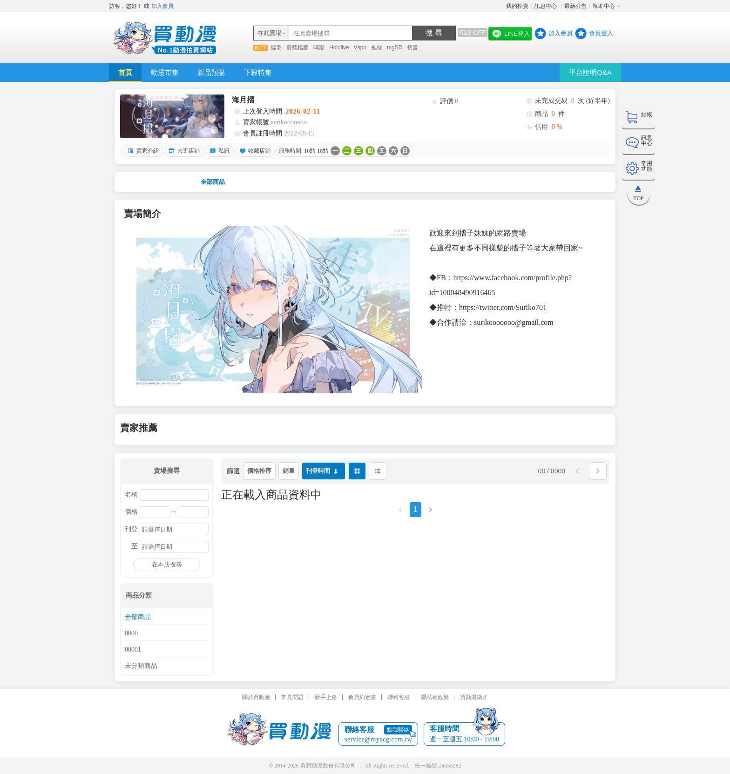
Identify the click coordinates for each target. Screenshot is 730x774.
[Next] (430, 513)
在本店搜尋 (167, 564)
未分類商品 (141, 666)
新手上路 (326, 697)
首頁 (125, 72)
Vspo (360, 47)
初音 (412, 47)
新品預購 (211, 72)
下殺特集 (258, 72)
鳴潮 (318, 47)
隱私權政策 (435, 697)
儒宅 (276, 47)
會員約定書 (362, 697)
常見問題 (292, 697)
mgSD (394, 47)
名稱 (131, 494)
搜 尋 (434, 33)
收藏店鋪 (253, 150)
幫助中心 (604, 6)
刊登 (131, 529)
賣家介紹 (142, 150)
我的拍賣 (517, 6)
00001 (133, 649)
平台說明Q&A (590, 72)
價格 (131, 512)
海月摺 (243, 100)
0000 (131, 633)
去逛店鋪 (183, 150)
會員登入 (601, 33)
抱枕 (376, 47)
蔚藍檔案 (297, 47)
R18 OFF (472, 32)
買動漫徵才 (474, 697)
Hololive (339, 47)
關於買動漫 (256, 697)
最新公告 (575, 6)
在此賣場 (269, 32)
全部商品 (213, 181)
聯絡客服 (398, 697)
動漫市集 (165, 72)
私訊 (218, 150)
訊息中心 (546, 6)
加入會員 (162, 6)
